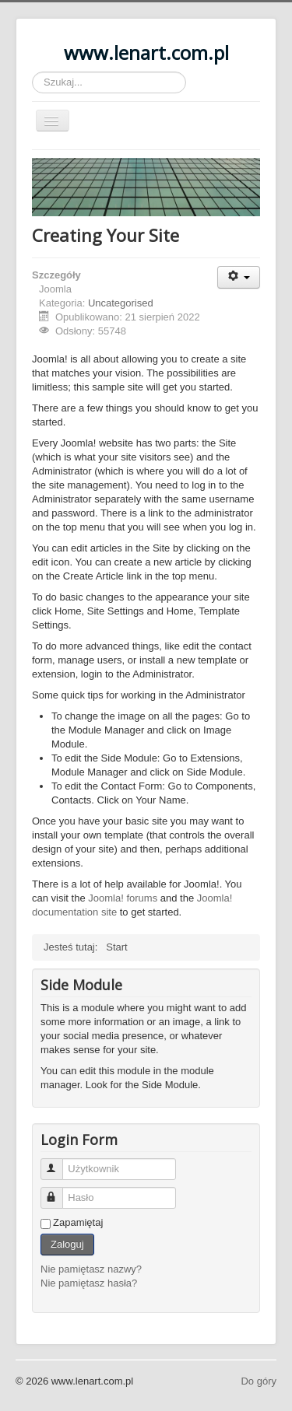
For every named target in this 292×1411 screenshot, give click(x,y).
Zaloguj (67, 1244)
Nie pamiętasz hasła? (88, 1283)
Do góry (258, 1381)
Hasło (58, 1191)
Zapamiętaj (78, 1222)
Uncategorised (120, 303)
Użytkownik (58, 1162)
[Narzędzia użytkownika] (238, 277)
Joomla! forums (122, 898)
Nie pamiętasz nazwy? (91, 1269)
